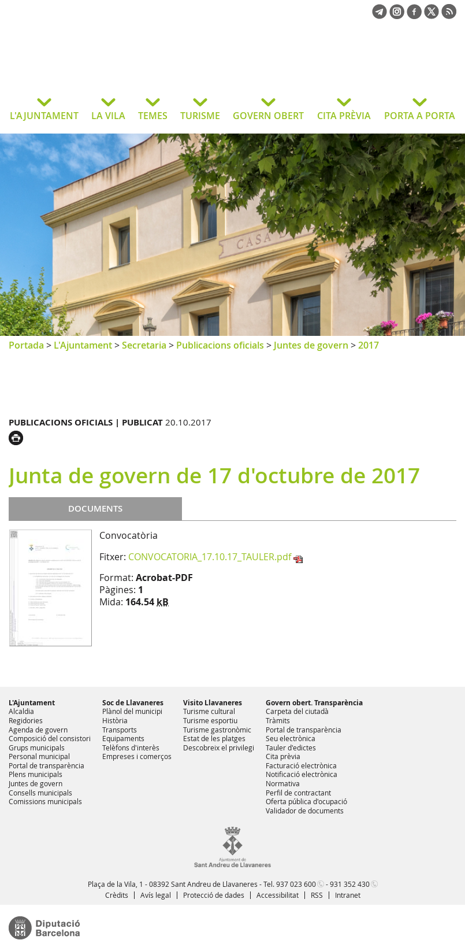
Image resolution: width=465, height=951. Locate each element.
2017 (368, 345)
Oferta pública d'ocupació (306, 801)
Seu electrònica (290, 738)
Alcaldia (21, 711)
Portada (26, 345)
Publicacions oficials (220, 345)
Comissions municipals (45, 801)
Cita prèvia (283, 756)
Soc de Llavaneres (132, 703)
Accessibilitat (277, 895)
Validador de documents (305, 810)
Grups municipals (37, 747)
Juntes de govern (311, 345)
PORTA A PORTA (419, 115)
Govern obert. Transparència (314, 703)
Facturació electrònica (301, 765)
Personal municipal (39, 756)
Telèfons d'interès (130, 747)
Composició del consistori (50, 738)
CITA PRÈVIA (344, 115)
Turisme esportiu (210, 720)
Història (115, 720)
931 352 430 (350, 884)
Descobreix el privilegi (218, 747)
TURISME (200, 115)
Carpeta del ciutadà (297, 711)
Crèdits (116, 895)
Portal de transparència (46, 765)
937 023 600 (296, 884)
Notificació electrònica (301, 774)
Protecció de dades (213, 895)
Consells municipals (40, 792)
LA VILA (108, 115)
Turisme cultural (209, 711)
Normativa (283, 783)
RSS (317, 895)
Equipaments (123, 738)
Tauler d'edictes (291, 747)
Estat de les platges (214, 738)
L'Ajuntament (83, 345)
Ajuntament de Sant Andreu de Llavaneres (101, 65)
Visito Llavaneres (212, 703)
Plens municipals (35, 774)
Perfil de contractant (298, 792)
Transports (119, 729)
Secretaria (144, 345)
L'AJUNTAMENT (44, 115)
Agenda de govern (38, 729)
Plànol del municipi (132, 711)
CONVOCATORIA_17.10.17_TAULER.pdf (209, 556)
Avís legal (155, 895)
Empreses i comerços (137, 756)
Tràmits (278, 720)
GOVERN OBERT (268, 115)
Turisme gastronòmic (217, 729)
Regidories (26, 720)
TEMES (153, 115)
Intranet (347, 895)
